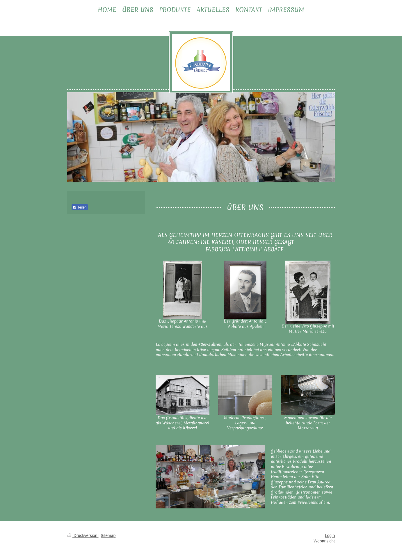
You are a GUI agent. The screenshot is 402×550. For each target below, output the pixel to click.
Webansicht (324, 541)
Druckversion (82, 535)
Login (330, 535)
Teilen (79, 207)
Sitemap (108, 535)
